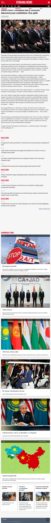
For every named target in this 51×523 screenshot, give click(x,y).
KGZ (5, 6)
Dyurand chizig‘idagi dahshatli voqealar (42, 487)
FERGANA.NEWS (24, 2)
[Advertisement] (25, 221)
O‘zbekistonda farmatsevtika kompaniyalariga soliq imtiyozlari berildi (20, 166)
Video (30, 8)
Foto (41, 8)
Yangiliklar (4, 8)
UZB (15, 6)
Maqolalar (18, 8)
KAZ (2, 6)
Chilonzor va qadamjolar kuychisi (23, 488)
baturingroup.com (16, 521)
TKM (12, 6)
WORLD (19, 6)
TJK (8, 6)
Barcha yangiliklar (44, 209)
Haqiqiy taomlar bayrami (7, 487)
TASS (17, 61)
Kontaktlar (5, 519)
